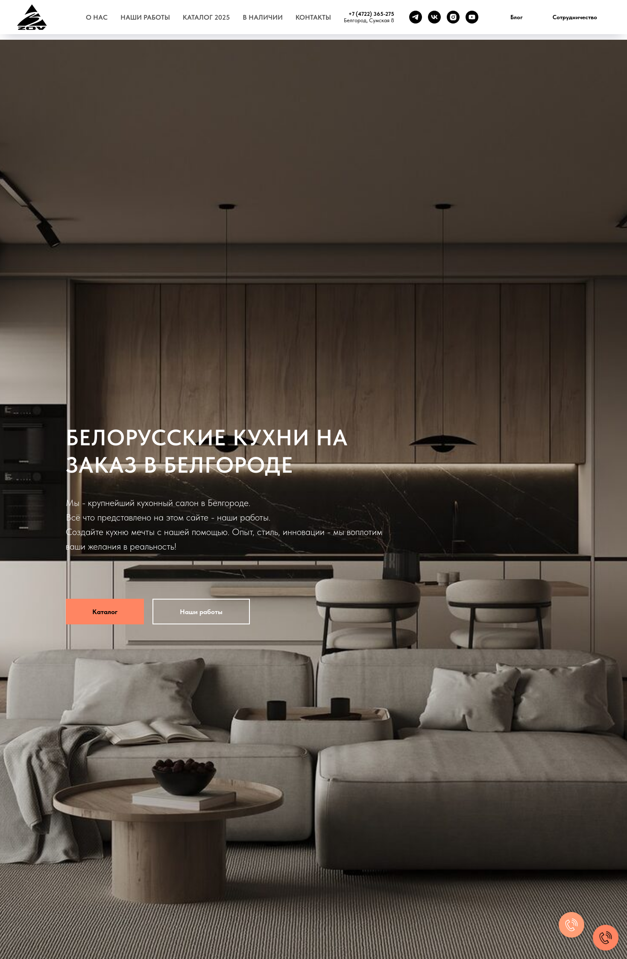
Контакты (313, 17)
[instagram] (453, 17)
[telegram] (415, 17)
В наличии (263, 17)
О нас (97, 17)
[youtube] (472, 17)
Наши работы (145, 17)
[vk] (434, 17)
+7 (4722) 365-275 (371, 14)
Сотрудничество (575, 17)
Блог (516, 17)
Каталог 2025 (206, 17)
